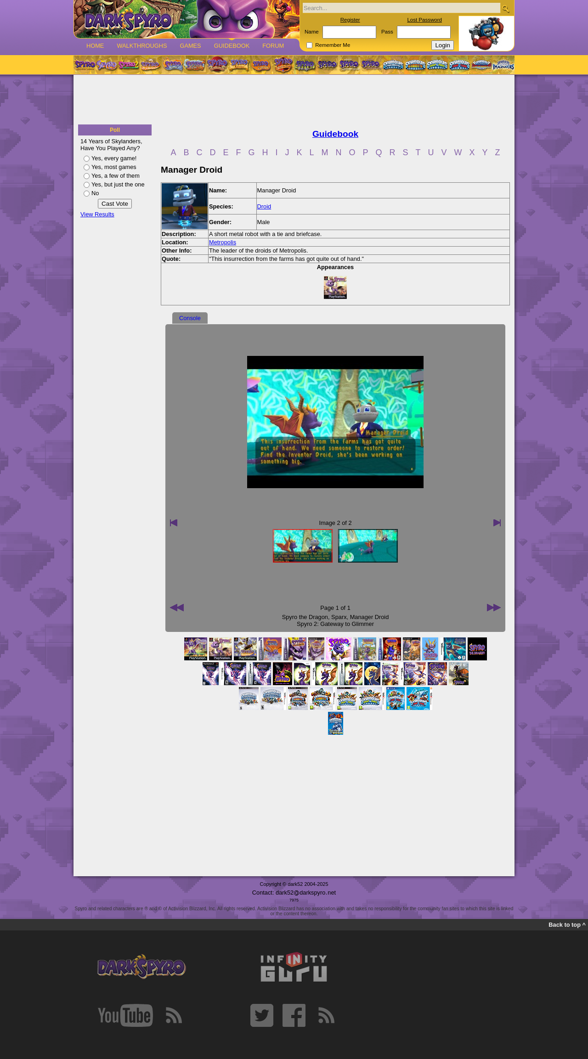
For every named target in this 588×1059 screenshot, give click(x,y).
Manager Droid (369, 617)
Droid (264, 206)
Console (190, 318)
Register (350, 20)
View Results (97, 214)
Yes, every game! (113, 158)
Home (95, 45)
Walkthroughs (142, 45)
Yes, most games (113, 166)
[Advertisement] (294, 100)
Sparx (338, 617)
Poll (115, 130)
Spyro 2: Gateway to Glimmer (335, 623)
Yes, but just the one (118, 184)
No (95, 193)
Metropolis (222, 242)
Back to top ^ (567, 924)
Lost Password (424, 20)
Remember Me (332, 45)
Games (190, 45)
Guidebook (232, 45)
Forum (273, 45)
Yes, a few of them (115, 175)
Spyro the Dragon (305, 617)
